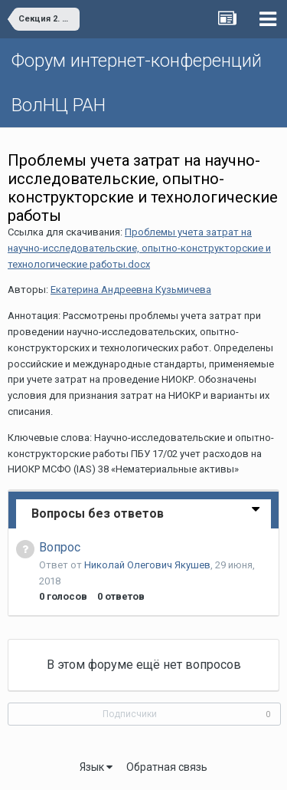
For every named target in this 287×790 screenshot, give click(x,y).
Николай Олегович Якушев (147, 565)
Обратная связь (166, 767)
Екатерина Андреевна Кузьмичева (131, 289)
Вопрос (59, 547)
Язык (96, 767)
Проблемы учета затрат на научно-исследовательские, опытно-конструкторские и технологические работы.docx (139, 248)
